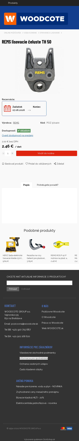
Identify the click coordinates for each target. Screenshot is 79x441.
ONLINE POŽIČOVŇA (12, 33)
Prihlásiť (13, 289)
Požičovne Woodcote (53, 311)
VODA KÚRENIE (30, 33)
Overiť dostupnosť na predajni (17, 135)
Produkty (13, 3)
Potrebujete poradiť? (47, 185)
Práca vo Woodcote (52, 322)
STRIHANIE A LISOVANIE (50, 33)
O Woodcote (49, 317)
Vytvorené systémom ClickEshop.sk (39, 439)
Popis (26, 185)
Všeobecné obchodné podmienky (38, 352)
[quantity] (8, 153)
